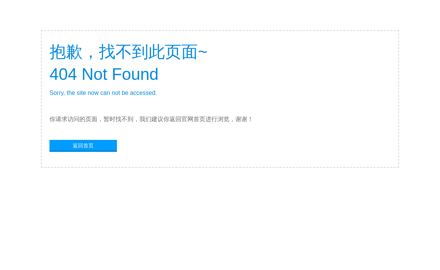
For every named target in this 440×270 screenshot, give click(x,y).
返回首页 (83, 145)
